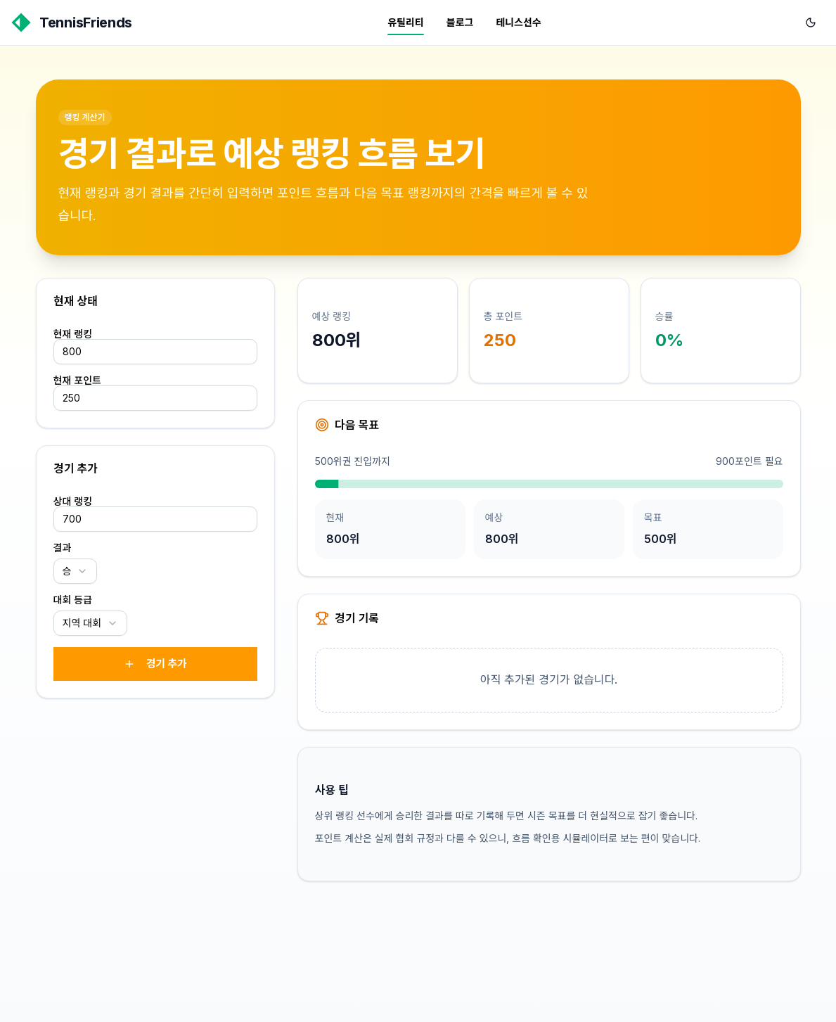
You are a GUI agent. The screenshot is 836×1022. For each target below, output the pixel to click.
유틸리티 (405, 22)
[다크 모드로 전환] (811, 22)
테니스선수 (518, 22)
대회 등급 (73, 600)
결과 (62, 548)
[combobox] (75, 571)
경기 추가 (155, 663)
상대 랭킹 (73, 501)
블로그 (460, 22)
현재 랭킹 (73, 334)
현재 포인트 (77, 380)
